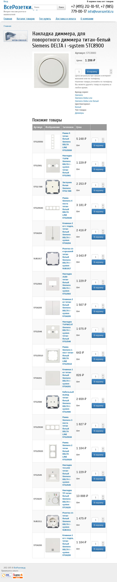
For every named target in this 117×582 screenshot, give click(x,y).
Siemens (79, 95)
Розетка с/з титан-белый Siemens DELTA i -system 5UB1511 (67, 521)
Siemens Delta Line (83, 98)
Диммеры (79, 113)
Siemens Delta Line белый (87, 101)
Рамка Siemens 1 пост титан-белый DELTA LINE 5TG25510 (68, 355)
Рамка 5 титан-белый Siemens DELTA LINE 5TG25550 (67, 141)
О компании (87, 18)
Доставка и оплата (66, 18)
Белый (78, 107)
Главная (8, 18)
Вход (6, 1)
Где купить (45, 18)
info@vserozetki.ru (100, 11)
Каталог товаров (26, 18)
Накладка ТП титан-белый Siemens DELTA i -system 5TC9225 (67, 498)
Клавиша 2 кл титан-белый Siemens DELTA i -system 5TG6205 (67, 307)
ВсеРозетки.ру (21, 7)
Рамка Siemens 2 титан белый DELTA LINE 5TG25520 (67, 451)
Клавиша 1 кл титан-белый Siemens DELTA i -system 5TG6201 (67, 378)
